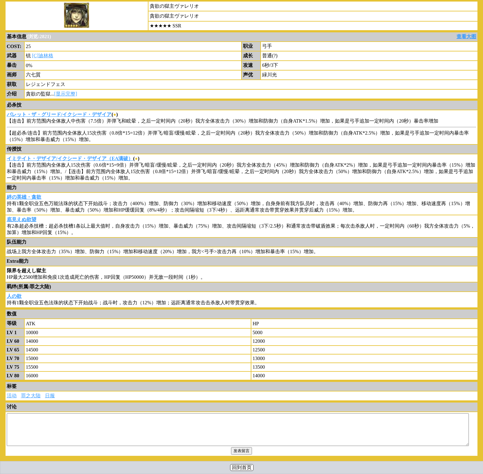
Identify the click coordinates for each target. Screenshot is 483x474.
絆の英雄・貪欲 (24, 197)
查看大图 (466, 36)
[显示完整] (65, 93)
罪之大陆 (31, 395)
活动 (12, 395)
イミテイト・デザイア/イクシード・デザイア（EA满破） (70, 158)
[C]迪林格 (42, 55)
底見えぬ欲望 (21, 219)
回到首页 (242, 467)
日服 (50, 395)
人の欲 (14, 296)
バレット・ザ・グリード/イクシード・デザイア (59, 114)
